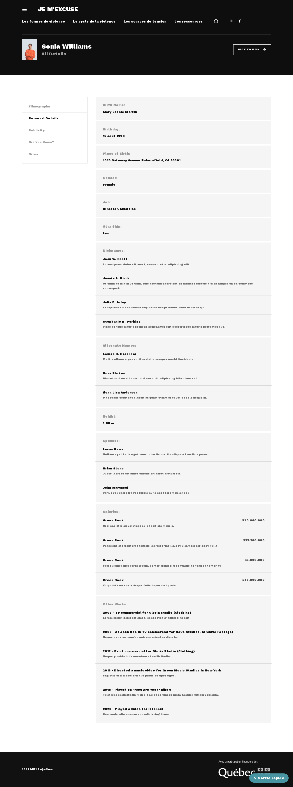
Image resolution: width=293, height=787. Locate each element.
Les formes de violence (43, 21)
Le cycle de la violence (94, 21)
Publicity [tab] (37, 130)
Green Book (113, 520)
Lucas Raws (113, 449)
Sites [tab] (33, 154)
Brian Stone (113, 468)
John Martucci (115, 487)
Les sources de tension (145, 21)
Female (109, 184)
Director (110, 209)
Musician (128, 209)
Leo (106, 233)
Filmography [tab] (39, 106)
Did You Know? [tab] (41, 142)
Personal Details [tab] (44, 118)
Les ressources (188, 21)
